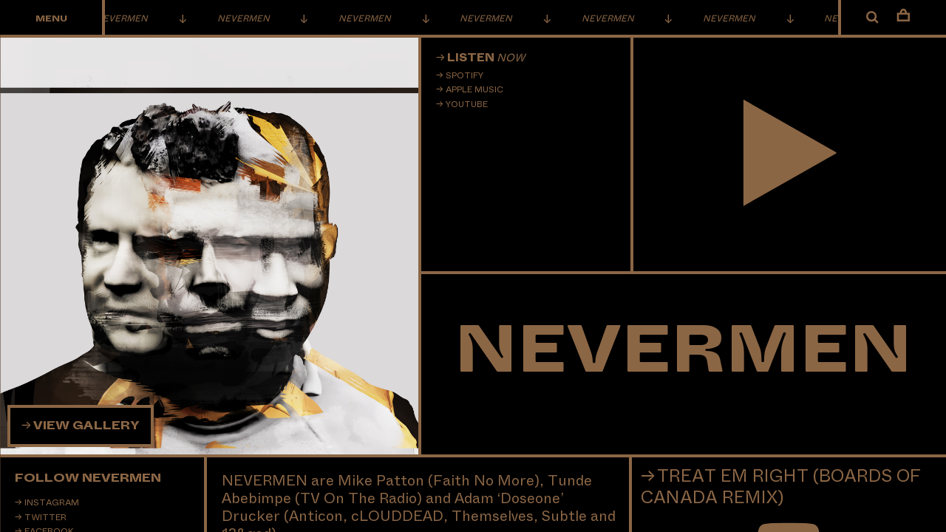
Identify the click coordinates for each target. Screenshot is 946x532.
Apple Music (474, 89)
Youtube (467, 104)
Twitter (45, 517)
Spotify (464, 75)
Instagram (51, 502)
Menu (51, 18)
